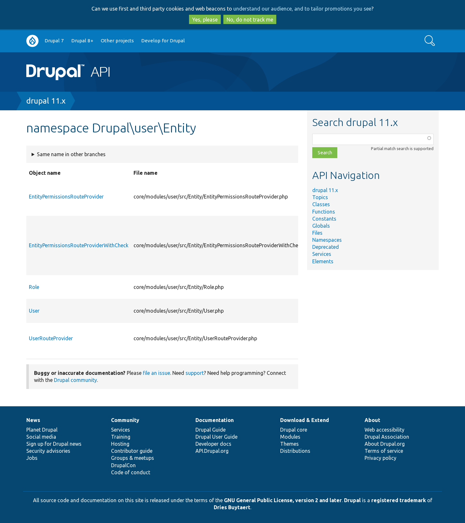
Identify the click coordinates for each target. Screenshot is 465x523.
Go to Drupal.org (32, 41)
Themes (289, 444)
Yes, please (205, 19)
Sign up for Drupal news (54, 444)
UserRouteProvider (51, 338)
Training (120, 437)
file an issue (156, 373)
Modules (290, 437)
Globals (321, 226)
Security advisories (48, 451)
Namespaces (327, 240)
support (194, 373)
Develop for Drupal (163, 40)
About (372, 420)
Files (317, 233)
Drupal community (75, 380)
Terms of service (384, 451)
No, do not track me (250, 19)
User (34, 311)
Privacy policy (380, 458)
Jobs (32, 458)
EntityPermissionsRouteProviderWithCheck (78, 245)
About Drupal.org (385, 444)
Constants (324, 219)
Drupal (352, 500)
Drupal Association (387, 437)
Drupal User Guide (216, 437)
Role (34, 287)
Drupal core (293, 430)
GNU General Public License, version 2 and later (283, 500)
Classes (321, 204)
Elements (322, 261)
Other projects (117, 40)
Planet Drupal (41, 430)
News (33, 420)
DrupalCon (123, 465)
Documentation (214, 420)
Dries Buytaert (232, 507)
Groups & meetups (132, 458)
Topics (320, 197)
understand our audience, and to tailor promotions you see (302, 9)
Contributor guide (131, 451)
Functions (323, 212)
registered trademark (398, 500)
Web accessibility (384, 430)
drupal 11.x (45, 101)
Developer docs (213, 444)
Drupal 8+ (82, 40)
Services (321, 254)
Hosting (120, 444)
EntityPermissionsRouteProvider (66, 196)
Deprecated (325, 247)
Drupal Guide (210, 430)
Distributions (295, 451)
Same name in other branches (71, 154)
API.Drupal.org (211, 451)
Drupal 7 (54, 40)
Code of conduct (130, 472)
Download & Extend (304, 420)
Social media (41, 437)
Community (125, 420)
